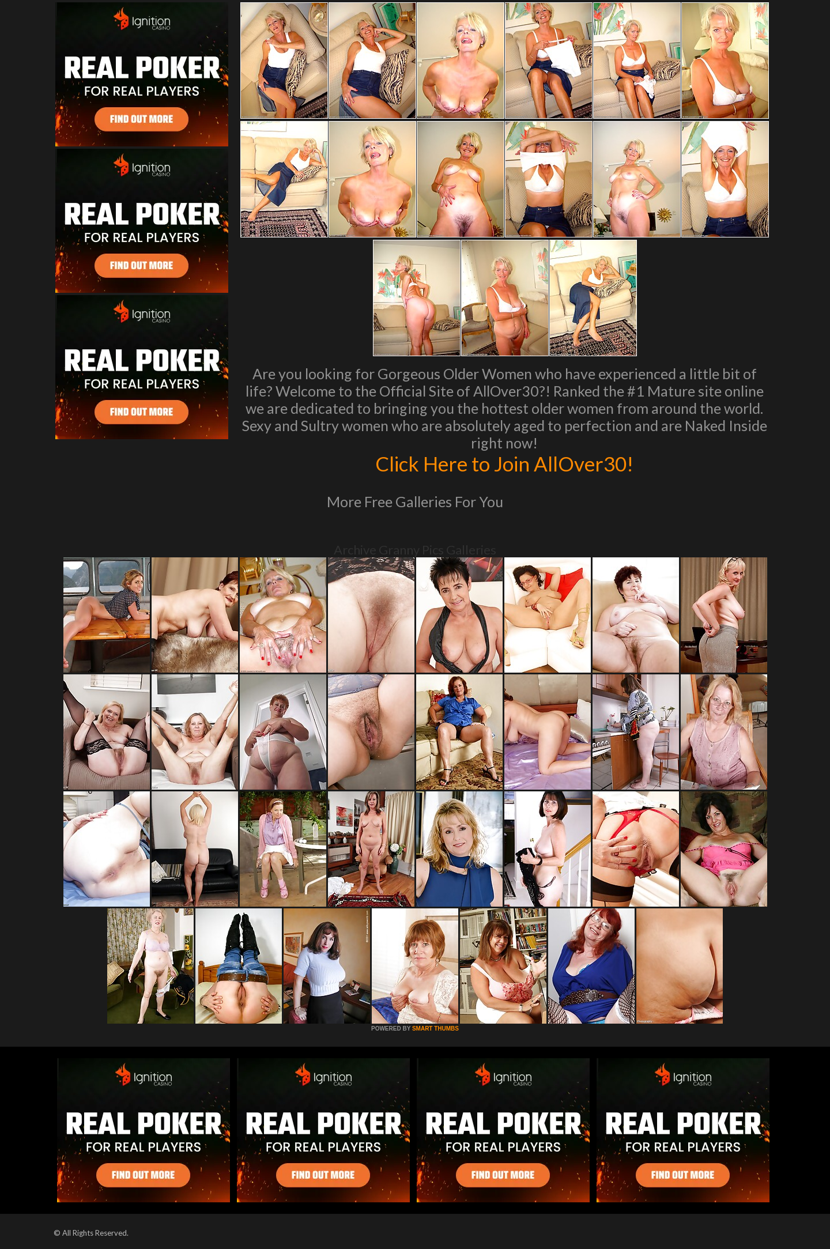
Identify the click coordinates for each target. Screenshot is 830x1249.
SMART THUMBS (435, 1028)
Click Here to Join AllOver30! (504, 463)
